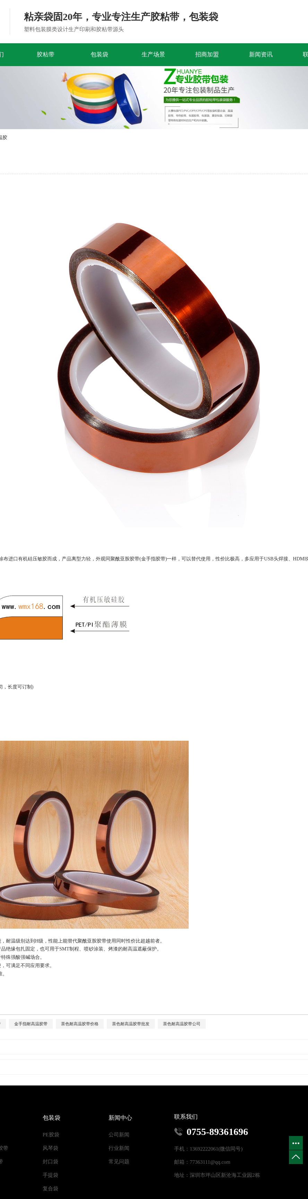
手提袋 (50, 1175)
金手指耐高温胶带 (31, 1023)
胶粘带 (45, 54)
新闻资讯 (261, 54)
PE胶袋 (51, 1134)
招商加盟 (207, 54)
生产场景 (153, 54)
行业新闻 (119, 1148)
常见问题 (119, 1161)
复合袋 (50, 1188)
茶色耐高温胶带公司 (181, 1023)
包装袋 (99, 54)
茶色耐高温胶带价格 (80, 1023)
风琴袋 (50, 1148)
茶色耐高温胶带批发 (130, 1023)
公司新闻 (119, 1134)
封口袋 (50, 1161)
